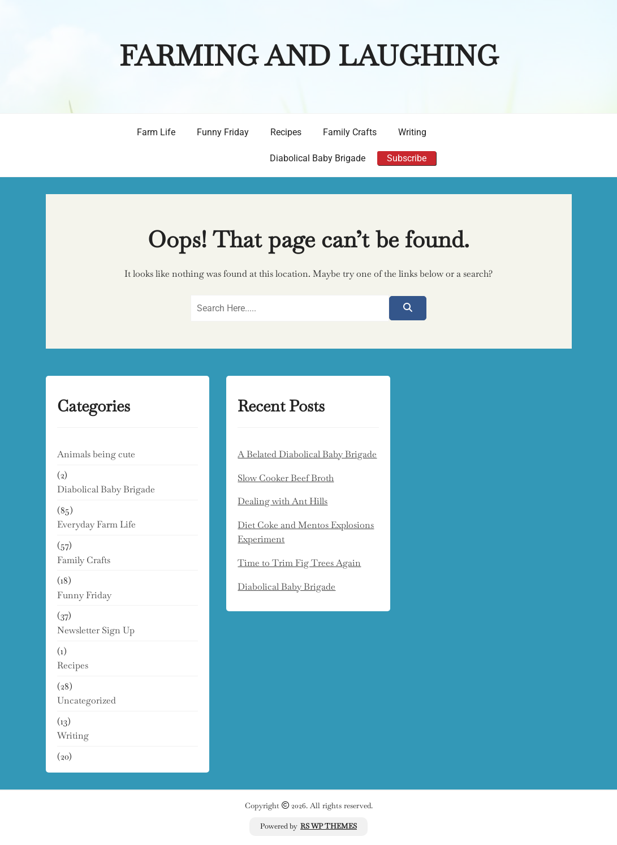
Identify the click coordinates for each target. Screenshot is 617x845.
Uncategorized (86, 700)
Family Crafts (350, 132)
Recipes (285, 132)
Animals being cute (96, 454)
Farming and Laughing (308, 55)
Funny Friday (223, 132)
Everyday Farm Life (96, 524)
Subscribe (406, 158)
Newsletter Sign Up (96, 630)
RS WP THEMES (328, 826)
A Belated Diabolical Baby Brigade (307, 454)
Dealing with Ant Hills (282, 501)
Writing (412, 132)
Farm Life (156, 132)
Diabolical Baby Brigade (317, 158)
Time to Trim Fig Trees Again (299, 563)
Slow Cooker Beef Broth (286, 478)
